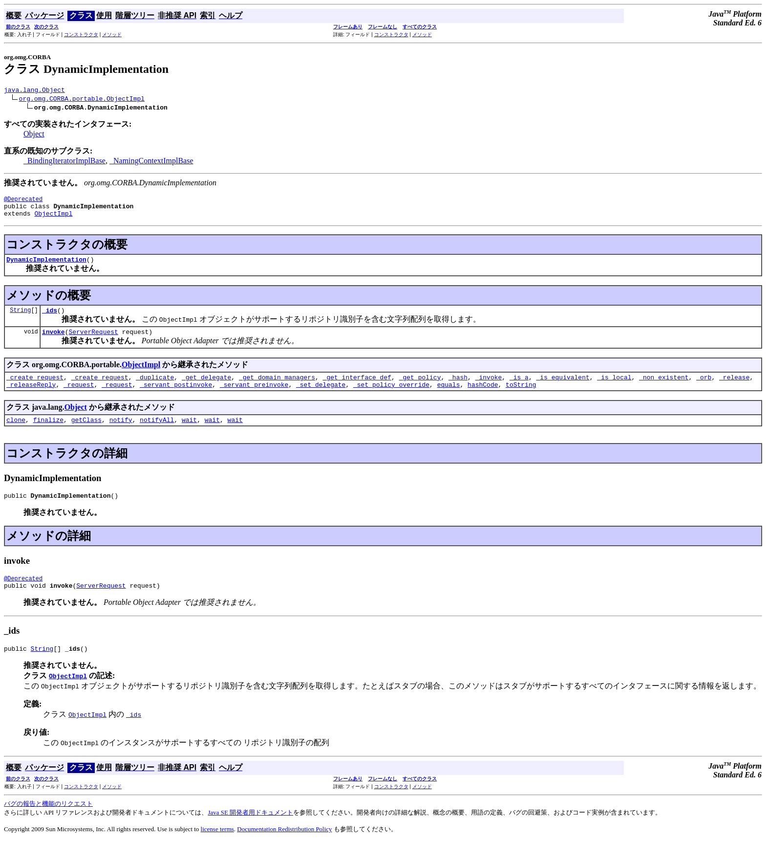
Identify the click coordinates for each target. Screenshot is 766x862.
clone (15, 434)
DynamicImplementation (46, 266)
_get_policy (420, 388)
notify (120, 434)
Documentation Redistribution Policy (284, 849)
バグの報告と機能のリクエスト (48, 824)
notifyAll (157, 434)
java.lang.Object (34, 91)
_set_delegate (320, 397)
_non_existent (663, 388)
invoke (53, 341)
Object (33, 135)
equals (448, 397)
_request (79, 397)
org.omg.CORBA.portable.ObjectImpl (82, 99)
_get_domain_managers (277, 388)
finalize (48, 434)
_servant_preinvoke (254, 397)
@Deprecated (23, 202)
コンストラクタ (81, 34)
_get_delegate (206, 388)
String (20, 318)
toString (521, 397)
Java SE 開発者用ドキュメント (250, 833)
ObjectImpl (53, 219)
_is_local (614, 388)
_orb (703, 388)
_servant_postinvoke (176, 397)
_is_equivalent (562, 388)
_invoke (488, 388)
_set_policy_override (391, 397)
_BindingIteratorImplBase (64, 162)
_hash (458, 388)
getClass (86, 434)
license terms (217, 849)
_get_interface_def (357, 388)
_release (734, 388)
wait (189, 434)
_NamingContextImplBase (151, 162)
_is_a (519, 388)
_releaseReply (31, 397)
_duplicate (155, 388)
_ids (49, 318)
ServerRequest (93, 341)
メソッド (112, 34)
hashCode (483, 397)
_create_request (35, 388)
